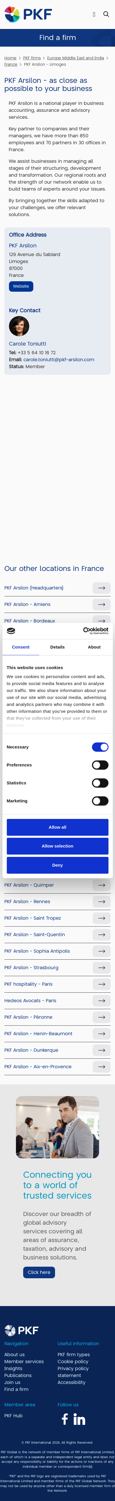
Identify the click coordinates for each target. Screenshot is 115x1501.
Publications (18, 1375)
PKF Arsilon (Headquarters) (33, 588)
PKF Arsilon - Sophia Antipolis (37, 951)
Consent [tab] (21, 646)
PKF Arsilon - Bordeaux (29, 621)
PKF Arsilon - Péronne (28, 1017)
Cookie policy (73, 1362)
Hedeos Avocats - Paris (30, 1001)
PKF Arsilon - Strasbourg (31, 968)
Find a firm (16, 1389)
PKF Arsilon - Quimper (29, 885)
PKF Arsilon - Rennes (27, 902)
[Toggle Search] (106, 14)
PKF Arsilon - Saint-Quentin (34, 935)
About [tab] (94, 646)
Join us (12, 1382)
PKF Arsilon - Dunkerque (31, 1050)
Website (21, 286)
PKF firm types (74, 1355)
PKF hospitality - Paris (28, 984)
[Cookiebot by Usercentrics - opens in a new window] (83, 631)
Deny (57, 865)
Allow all (57, 827)
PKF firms (32, 58)
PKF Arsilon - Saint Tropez (32, 918)
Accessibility (71, 1382)
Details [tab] (57, 646)
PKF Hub (13, 1416)
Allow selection (57, 845)
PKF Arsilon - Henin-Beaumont (38, 1034)
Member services (24, 1362)
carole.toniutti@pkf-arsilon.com (58, 360)
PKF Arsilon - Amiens (27, 604)
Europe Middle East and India (75, 58)
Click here (39, 1272)
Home (10, 58)
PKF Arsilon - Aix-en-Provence (38, 1067)
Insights (13, 1369)
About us (14, 1355)
